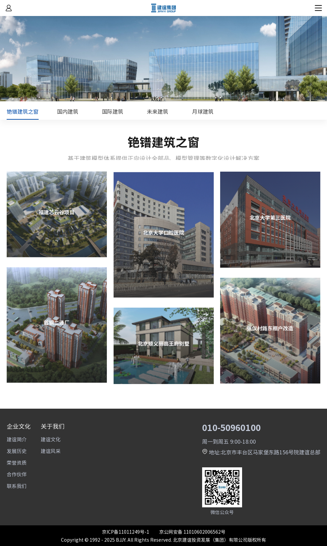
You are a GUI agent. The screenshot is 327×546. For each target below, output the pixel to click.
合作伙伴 (17, 474)
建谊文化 (51, 439)
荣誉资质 (17, 462)
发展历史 (17, 450)
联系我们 (17, 485)
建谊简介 (17, 439)
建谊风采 (51, 450)
